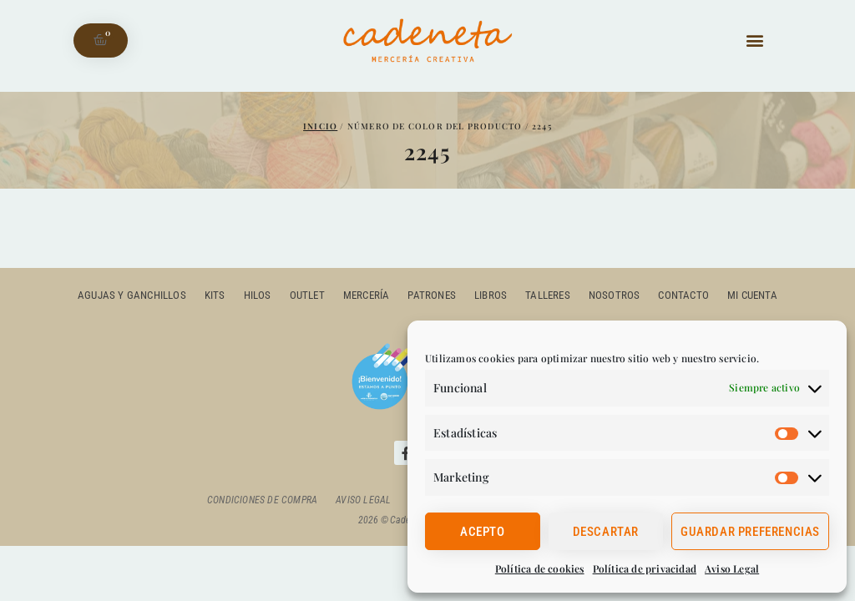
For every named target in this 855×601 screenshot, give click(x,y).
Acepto (482, 531)
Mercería (366, 295)
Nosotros (614, 295)
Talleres (547, 295)
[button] (754, 40)
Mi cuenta (752, 295)
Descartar (606, 531)
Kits (215, 295)
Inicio (320, 126)
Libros (490, 295)
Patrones (431, 295)
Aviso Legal (732, 568)
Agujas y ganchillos (132, 295)
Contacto (683, 295)
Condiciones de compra (262, 500)
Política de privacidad (644, 568)
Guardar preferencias (750, 531)
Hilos (257, 295)
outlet (307, 295)
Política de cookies (539, 568)
